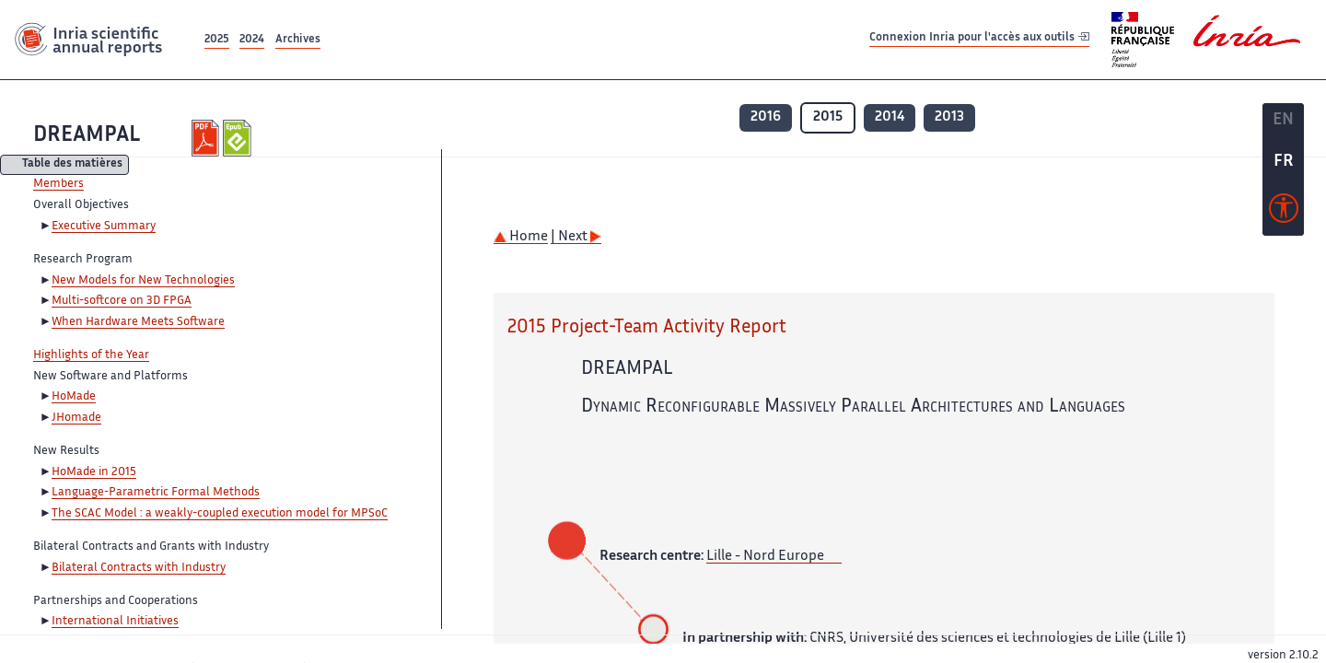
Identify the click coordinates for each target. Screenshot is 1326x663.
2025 (216, 40)
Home (521, 237)
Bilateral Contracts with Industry (139, 568)
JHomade (76, 418)
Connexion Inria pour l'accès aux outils (979, 39)
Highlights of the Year (91, 355)
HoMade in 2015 (94, 472)
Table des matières (72, 165)
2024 (251, 40)
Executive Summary (104, 226)
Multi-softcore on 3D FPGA (122, 301)
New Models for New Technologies (143, 280)
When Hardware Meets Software (138, 322)
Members (58, 184)
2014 (889, 117)
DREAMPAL (86, 135)
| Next (576, 237)
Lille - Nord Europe (765, 557)
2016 (765, 117)
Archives (297, 40)
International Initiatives (115, 621)
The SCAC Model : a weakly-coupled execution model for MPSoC (220, 513)
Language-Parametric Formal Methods (156, 492)
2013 (949, 117)
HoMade (74, 396)
